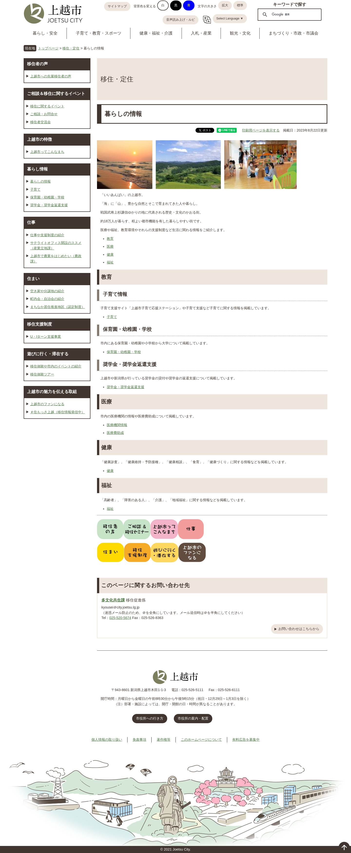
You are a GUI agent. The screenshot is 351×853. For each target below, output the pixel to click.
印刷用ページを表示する (261, 130)
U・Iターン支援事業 (45, 336)
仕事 (31, 222)
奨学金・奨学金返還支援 (125, 387)
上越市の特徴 (39, 139)
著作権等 (163, 739)
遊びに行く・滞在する (47, 353)
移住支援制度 (39, 324)
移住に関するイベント (47, 106)
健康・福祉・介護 (156, 33)
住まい (33, 278)
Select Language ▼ (230, 18)
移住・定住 (70, 48)
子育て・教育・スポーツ (98, 33)
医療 (110, 246)
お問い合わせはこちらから (298, 629)
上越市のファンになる (47, 404)
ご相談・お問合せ (44, 114)
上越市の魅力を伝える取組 (52, 391)
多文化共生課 (113, 600)
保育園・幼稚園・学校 (124, 352)
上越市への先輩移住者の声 (50, 76)
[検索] (289, 14)
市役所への (149, 718)
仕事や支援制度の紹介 (47, 235)
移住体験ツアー (42, 374)
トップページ (48, 48)
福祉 (110, 262)
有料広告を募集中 (246, 739)
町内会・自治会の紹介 (47, 299)
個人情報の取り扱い (106, 739)
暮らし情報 (37, 169)
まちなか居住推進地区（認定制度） (57, 307)
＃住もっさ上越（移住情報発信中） (57, 412)
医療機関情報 (117, 425)
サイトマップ (117, 6)
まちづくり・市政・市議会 (293, 33)
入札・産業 (201, 33)
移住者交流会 (40, 122)
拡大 (225, 5)
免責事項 (139, 739)
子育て (112, 317)
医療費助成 (115, 433)
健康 (110, 254)
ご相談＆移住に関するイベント (56, 93)
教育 (110, 239)
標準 (240, 5)
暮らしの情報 (40, 181)
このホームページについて (201, 739)
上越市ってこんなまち (47, 152)
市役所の (193, 718)
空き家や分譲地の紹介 (47, 291)
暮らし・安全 (45, 33)
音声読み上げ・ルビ (180, 19)
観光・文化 (240, 33)
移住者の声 (37, 63)
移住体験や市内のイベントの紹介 (55, 366)
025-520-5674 (120, 618)
